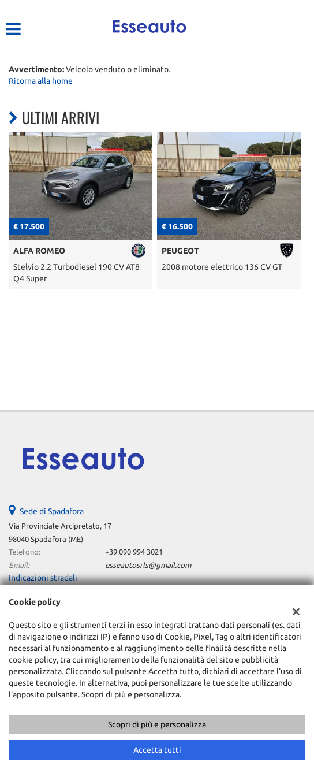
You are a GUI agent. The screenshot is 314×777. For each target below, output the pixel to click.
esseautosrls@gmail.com (148, 565)
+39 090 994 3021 (134, 552)
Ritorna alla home (41, 80)
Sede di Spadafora (52, 511)
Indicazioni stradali (43, 577)
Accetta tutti (157, 749)
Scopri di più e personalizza (157, 724)
